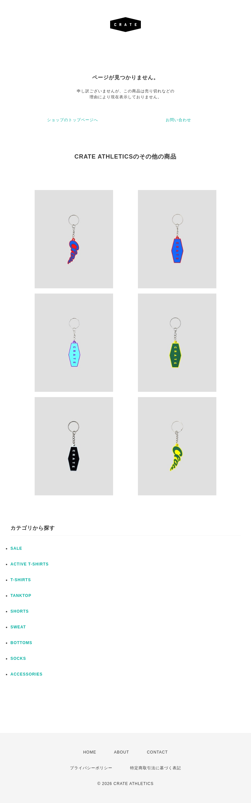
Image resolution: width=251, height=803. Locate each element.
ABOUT (121, 752)
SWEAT (18, 627)
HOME (89, 752)
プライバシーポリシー (91, 768)
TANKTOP (20, 595)
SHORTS (19, 611)
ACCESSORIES (26, 674)
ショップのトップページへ (72, 120)
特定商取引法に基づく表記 (155, 768)
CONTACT (157, 752)
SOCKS (18, 658)
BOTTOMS (21, 642)
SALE (16, 548)
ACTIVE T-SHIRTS (29, 564)
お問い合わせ (178, 120)
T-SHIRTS (20, 580)
